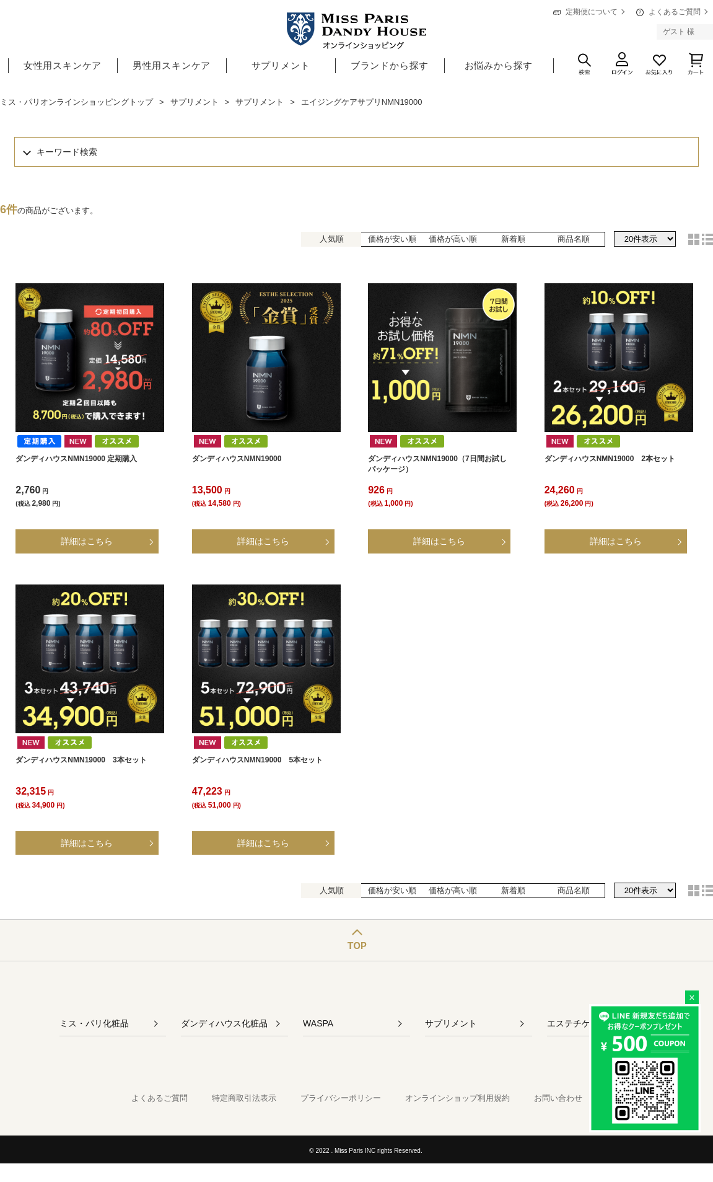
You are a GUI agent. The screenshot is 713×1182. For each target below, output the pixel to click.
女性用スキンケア (63, 65)
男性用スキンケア (172, 65)
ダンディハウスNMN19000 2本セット (610, 458)
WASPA (318, 1023)
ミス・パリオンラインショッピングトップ (76, 102)
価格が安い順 (392, 239)
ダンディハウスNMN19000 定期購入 (76, 458)
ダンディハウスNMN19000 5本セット (257, 760)
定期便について (592, 11)
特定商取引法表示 (244, 1098)
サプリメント (281, 65)
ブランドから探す (390, 65)
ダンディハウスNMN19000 (237, 458)
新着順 (513, 239)
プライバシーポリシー (340, 1098)
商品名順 (574, 239)
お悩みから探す (499, 65)
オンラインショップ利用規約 (457, 1098)
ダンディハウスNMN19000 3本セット (80, 760)
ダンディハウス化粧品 (224, 1023)
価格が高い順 (453, 239)
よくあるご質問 (675, 11)
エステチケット (577, 1023)
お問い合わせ (558, 1098)
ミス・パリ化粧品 (94, 1023)
